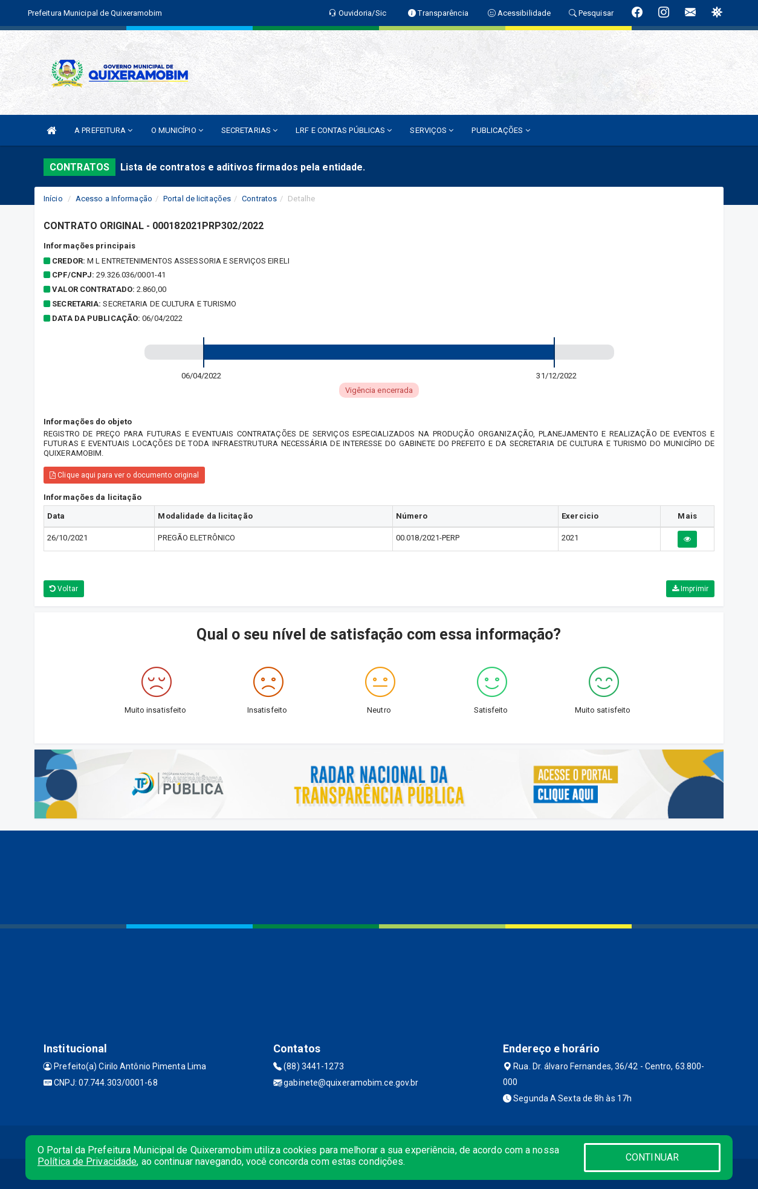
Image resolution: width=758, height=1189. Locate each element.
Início (53, 198)
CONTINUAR (652, 1157)
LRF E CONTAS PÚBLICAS (344, 130)
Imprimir (690, 589)
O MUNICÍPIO (177, 130)
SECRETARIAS (249, 130)
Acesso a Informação (114, 198)
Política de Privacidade (87, 1161)
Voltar (64, 589)
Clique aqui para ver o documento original (124, 475)
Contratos (259, 198)
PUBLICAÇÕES (500, 130)
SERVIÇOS (431, 130)
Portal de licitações (197, 198)
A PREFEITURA (103, 130)
